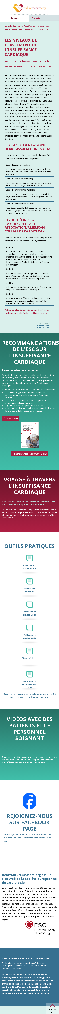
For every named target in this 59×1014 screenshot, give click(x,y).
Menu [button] (15, 18)
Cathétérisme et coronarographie (39, 325)
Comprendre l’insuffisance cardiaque (28, 26)
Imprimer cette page (13, 66)
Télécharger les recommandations (29, 453)
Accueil (8, 26)
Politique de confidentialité (14, 965)
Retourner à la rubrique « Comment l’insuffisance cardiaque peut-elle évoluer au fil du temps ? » (27, 311)
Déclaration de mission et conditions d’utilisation (23, 963)
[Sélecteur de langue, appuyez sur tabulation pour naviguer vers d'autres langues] (44, 18)
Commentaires (42, 958)
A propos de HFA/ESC (38, 965)
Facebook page (35, 825)
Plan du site (26, 958)
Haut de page (52, 1010)
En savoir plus (11, 418)
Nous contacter (9, 958)
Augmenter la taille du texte (17, 61)
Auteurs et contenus (12, 968)
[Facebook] (29, 802)
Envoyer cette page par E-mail (38, 66)
